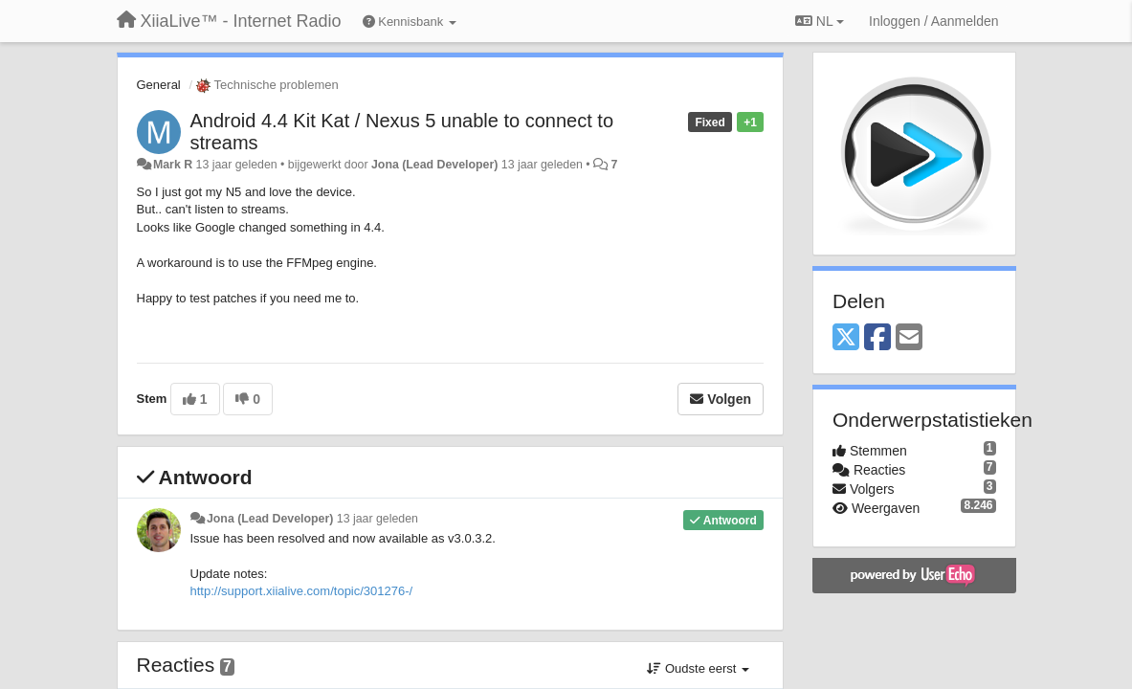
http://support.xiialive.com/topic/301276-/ (301, 591)
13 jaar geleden (377, 518)
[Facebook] (877, 338)
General (159, 85)
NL (819, 21)
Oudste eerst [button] (698, 668)
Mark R (172, 164)
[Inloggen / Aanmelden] (933, 21)
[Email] (909, 338)
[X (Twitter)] (845, 338)
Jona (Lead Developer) (434, 164)
